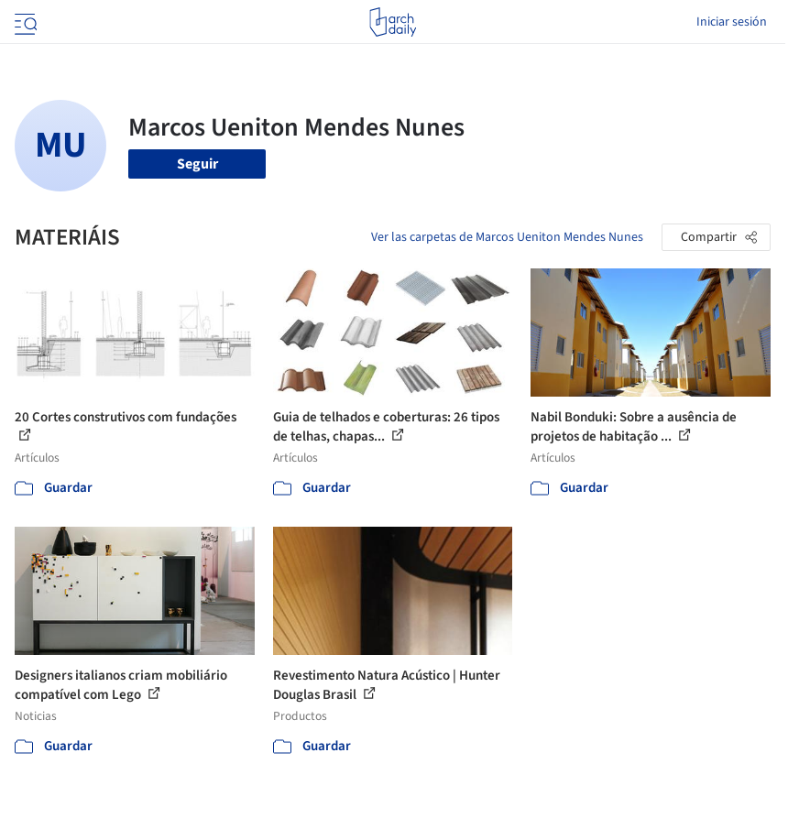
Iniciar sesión (731, 22)
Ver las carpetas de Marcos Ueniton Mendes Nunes (507, 237)
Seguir (197, 164)
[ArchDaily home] (392, 22)
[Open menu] (24, 22)
